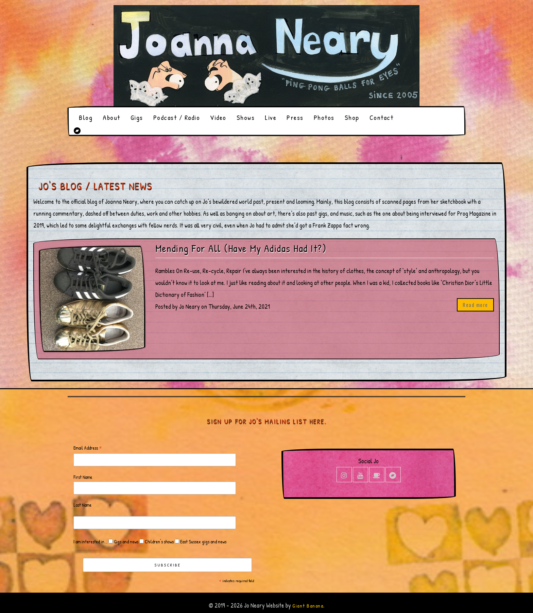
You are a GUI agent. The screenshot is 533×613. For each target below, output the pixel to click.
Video (218, 117)
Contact (381, 117)
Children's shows (159, 541)
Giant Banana (307, 605)
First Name (82, 477)
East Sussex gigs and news (202, 541)
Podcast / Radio (176, 117)
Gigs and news (125, 541)
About (111, 117)
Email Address (87, 448)
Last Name (82, 505)
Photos (324, 117)
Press (295, 117)
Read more (475, 304)
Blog (85, 117)
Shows (246, 117)
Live (270, 117)
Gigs (137, 117)
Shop (352, 117)
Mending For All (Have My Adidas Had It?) (240, 248)
